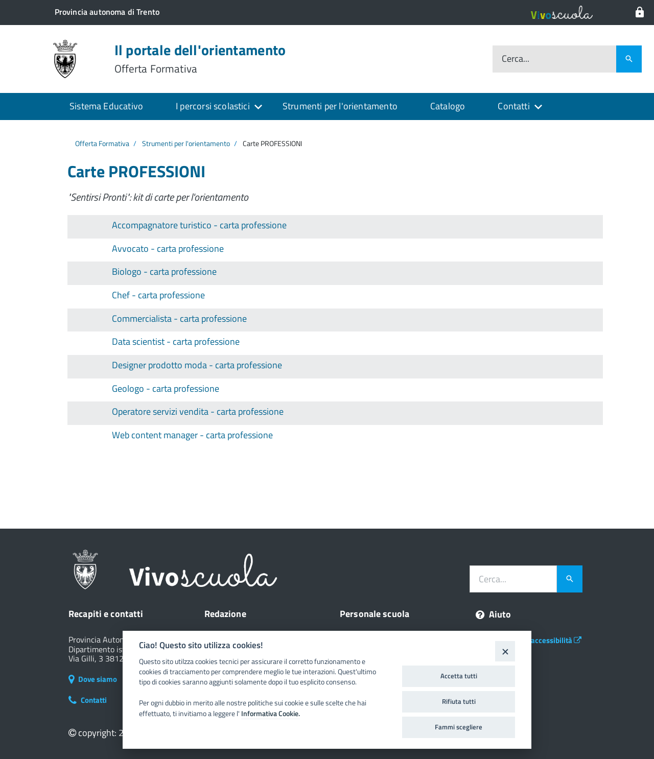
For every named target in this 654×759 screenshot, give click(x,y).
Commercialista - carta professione (179, 318)
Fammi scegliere (458, 727)
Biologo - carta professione (164, 271)
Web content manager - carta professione (192, 435)
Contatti (513, 106)
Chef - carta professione (158, 295)
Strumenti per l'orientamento (340, 106)
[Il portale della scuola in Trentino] (107, 12)
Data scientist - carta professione (176, 341)
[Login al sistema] (639, 12)
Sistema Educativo (106, 106)
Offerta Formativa (102, 143)
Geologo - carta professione (165, 388)
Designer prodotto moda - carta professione (197, 365)
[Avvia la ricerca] (569, 579)
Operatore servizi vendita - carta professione (198, 411)
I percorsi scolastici (213, 106)
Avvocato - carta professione (168, 248)
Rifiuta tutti (459, 701)
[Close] (505, 651)
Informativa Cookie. (270, 713)
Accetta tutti (458, 676)
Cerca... (515, 59)
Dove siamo (92, 679)
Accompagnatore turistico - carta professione (199, 225)
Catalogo (447, 106)
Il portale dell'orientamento (200, 58)
